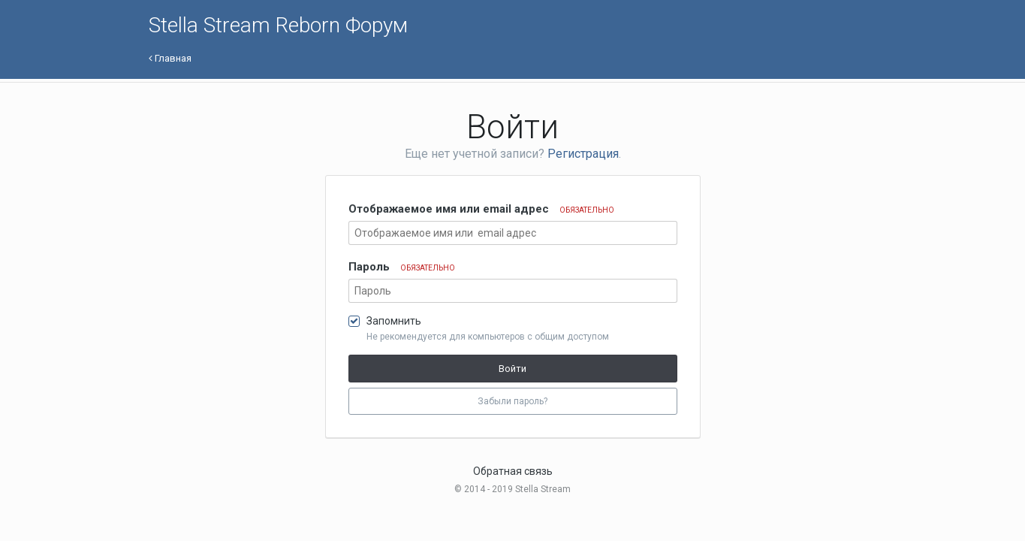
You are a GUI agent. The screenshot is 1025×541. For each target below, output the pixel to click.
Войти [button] (512, 368)
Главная (170, 58)
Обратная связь (513, 471)
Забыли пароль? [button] (512, 401)
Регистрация (583, 154)
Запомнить (393, 321)
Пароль (401, 267)
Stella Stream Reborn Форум (278, 25)
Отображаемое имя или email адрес (481, 209)
